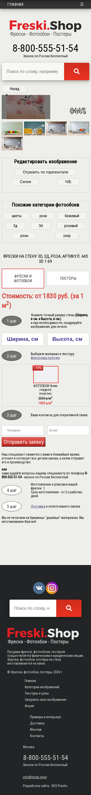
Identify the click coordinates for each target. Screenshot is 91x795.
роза (43, 246)
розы (24, 266)
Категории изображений (42, 687)
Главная (15, 4)
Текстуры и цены (37, 693)
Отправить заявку (24, 473)
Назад (14, 88)
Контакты (37, 736)
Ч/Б (68, 213)
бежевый (72, 246)
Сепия (25, 213)
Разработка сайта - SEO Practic (45, 786)
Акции (29, 706)
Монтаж (35, 729)
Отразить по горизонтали (45, 203)
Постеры (68, 309)
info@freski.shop (35, 777)
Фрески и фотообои (23, 309)
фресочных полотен (45, 389)
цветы (17, 246)
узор (67, 266)
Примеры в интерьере (45, 717)
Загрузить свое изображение (45, 700)
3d (41, 256)
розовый (71, 256)
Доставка (38, 537)
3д (15, 256)
